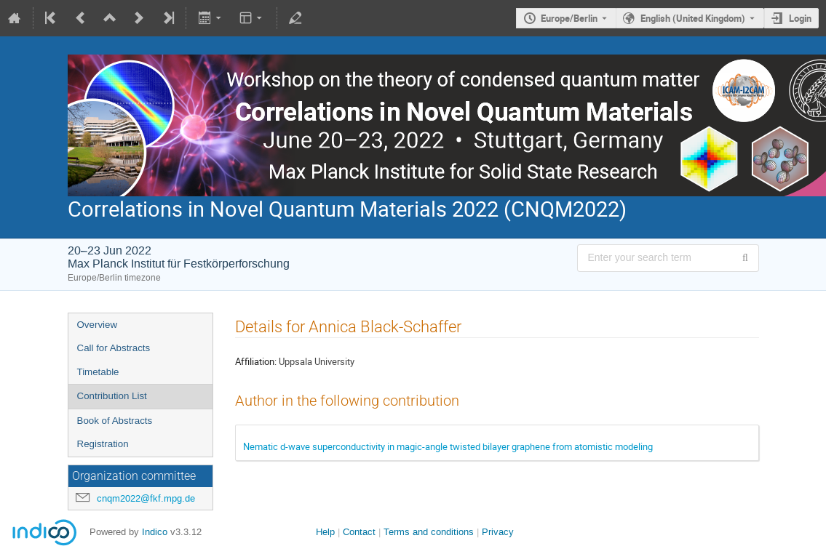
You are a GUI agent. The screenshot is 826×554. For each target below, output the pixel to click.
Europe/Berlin (569, 18)
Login (800, 18)
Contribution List (112, 395)
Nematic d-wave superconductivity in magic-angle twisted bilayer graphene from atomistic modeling (448, 446)
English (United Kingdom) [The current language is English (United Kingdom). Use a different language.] (692, 18)
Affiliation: (256, 361)
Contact (359, 532)
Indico (154, 532)
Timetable (98, 371)
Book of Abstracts (115, 420)
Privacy (498, 532)
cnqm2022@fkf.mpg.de (146, 498)
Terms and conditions (429, 532)
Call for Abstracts (114, 347)
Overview (97, 324)
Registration (103, 443)
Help (325, 532)
